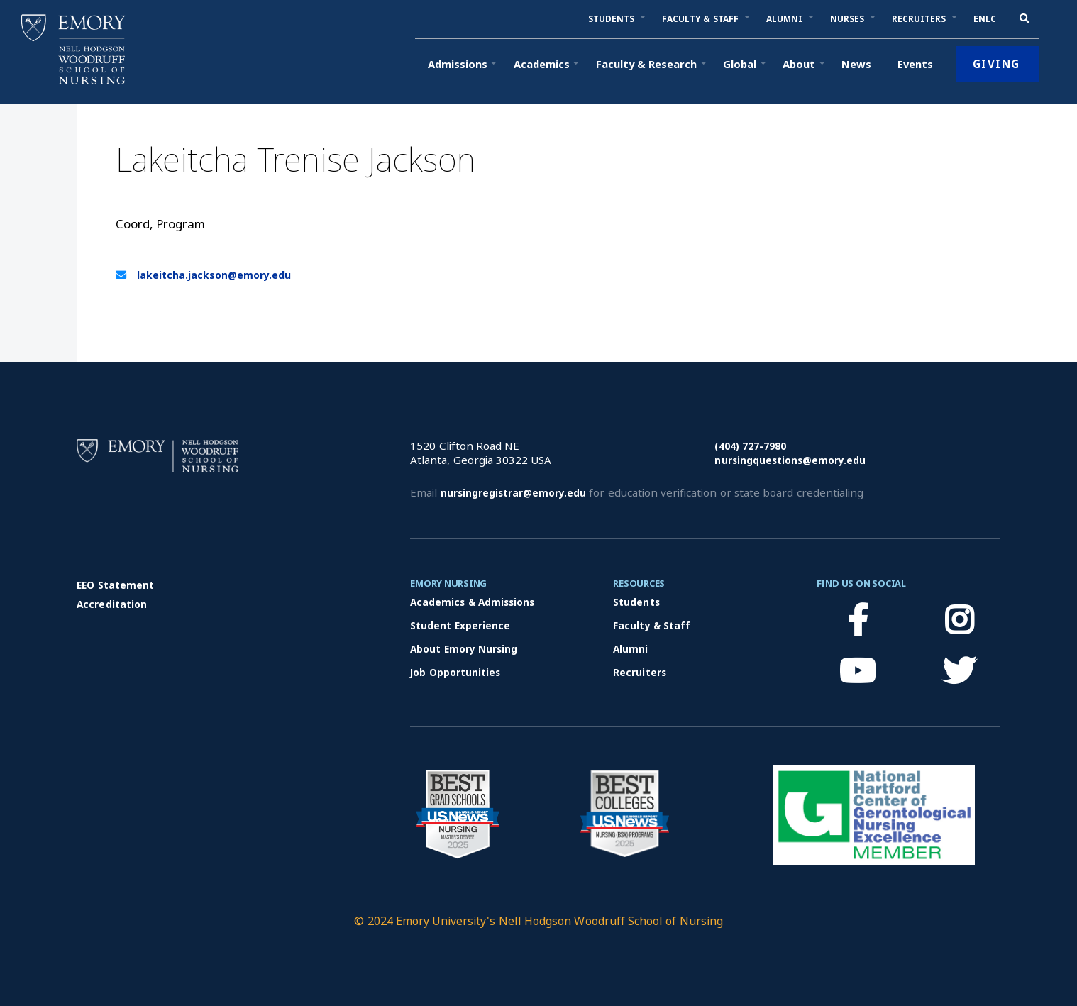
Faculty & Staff (651, 625)
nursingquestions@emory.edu (789, 460)
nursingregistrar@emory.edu (513, 492)
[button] (611, 19)
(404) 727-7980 (750, 446)
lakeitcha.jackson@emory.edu (214, 275)
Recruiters (639, 672)
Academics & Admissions (472, 602)
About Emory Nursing (463, 649)
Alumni (630, 649)
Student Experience (460, 625)
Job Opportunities (455, 672)
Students (636, 602)
